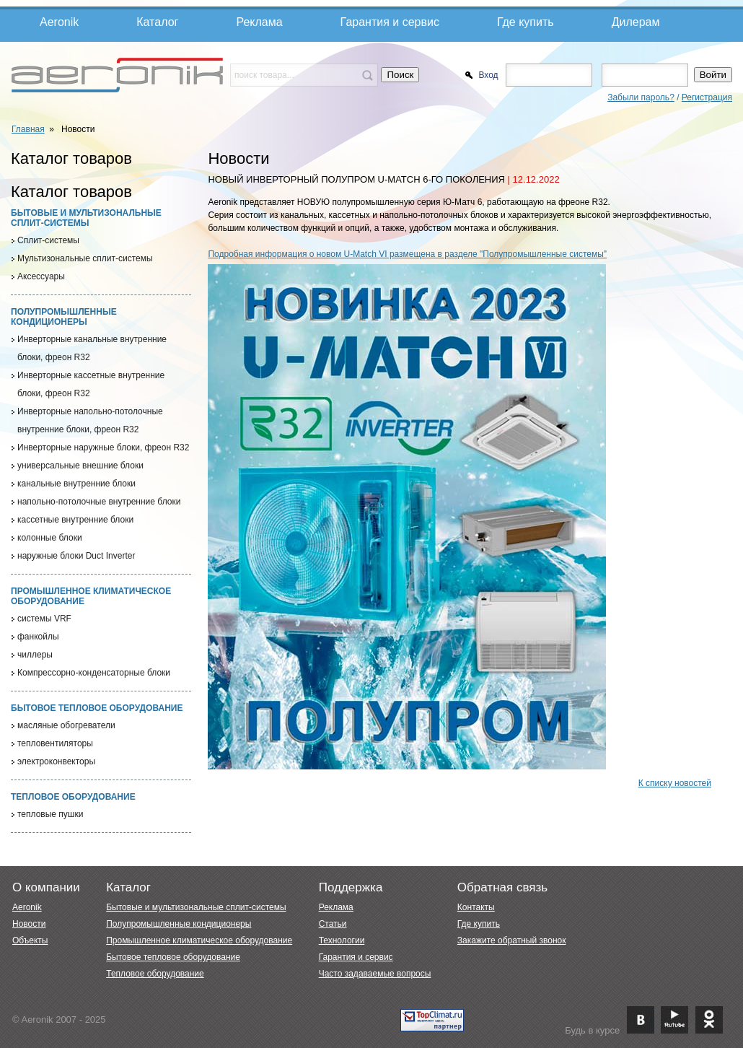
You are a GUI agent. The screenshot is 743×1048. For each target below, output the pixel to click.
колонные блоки (49, 538)
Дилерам (636, 22)
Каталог (157, 22)
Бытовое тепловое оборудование (97, 708)
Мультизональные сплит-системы (85, 258)
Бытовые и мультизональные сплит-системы (86, 218)
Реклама (259, 22)
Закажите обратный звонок (511, 940)
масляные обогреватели (66, 725)
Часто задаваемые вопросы (375, 974)
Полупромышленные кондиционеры (64, 317)
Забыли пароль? (640, 97)
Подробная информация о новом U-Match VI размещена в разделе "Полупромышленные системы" (407, 254)
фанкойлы (38, 637)
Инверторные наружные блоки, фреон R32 (103, 447)
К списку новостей (674, 783)
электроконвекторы (56, 761)
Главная (28, 129)
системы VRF (44, 618)
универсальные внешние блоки (80, 465)
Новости (28, 924)
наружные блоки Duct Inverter (76, 556)
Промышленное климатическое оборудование (199, 940)
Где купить (525, 22)
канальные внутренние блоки (76, 484)
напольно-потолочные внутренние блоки (98, 502)
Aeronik (59, 22)
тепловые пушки (50, 814)
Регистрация (707, 97)
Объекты (30, 940)
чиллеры (35, 655)
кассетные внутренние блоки (75, 520)
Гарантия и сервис (389, 22)
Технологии (342, 940)
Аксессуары (41, 276)
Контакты (476, 907)
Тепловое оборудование (73, 797)
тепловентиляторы (55, 743)
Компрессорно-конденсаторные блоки (93, 673)
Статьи (333, 924)
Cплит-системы (48, 240)
